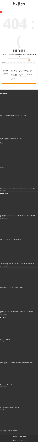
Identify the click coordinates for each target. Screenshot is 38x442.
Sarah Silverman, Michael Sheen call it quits (11, 138)
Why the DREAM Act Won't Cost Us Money (10, 239)
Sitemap (25, 436)
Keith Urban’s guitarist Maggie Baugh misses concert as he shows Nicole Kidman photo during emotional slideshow (16, 312)
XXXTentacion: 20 (4, 166)
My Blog (19, 3)
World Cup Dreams (6, 11)
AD (16, 436)
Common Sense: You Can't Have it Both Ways (11, 287)
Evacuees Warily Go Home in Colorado (29, 72)
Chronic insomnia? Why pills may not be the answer (13, 115)
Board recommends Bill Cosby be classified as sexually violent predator (18, 188)
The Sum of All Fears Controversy (8, 384)
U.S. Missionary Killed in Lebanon (8, 430)
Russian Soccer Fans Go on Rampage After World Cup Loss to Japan (15, 74)
